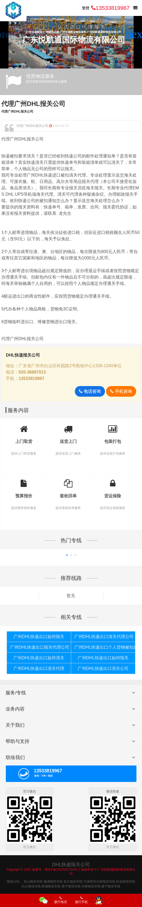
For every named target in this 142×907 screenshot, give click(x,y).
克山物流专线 (33, 881)
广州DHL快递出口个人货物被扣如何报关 (104, 647)
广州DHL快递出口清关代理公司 (104, 636)
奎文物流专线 (73, 881)
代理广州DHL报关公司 (33, 103)
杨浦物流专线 (53, 881)
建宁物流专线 (110, 885)
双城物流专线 (51, 885)
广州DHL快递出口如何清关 (38, 658)
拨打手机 (81, 900)
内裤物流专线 (90, 885)
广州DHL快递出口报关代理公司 (39, 647)
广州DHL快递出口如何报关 (38, 636)
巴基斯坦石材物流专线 (99, 881)
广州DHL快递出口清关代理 (38, 668)
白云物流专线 (31, 885)
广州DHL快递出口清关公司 (103, 668)
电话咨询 (89, 391)
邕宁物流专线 (71, 885)
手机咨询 (121, 391)
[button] (135, 34)
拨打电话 (60, 900)
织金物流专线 (125, 881)
